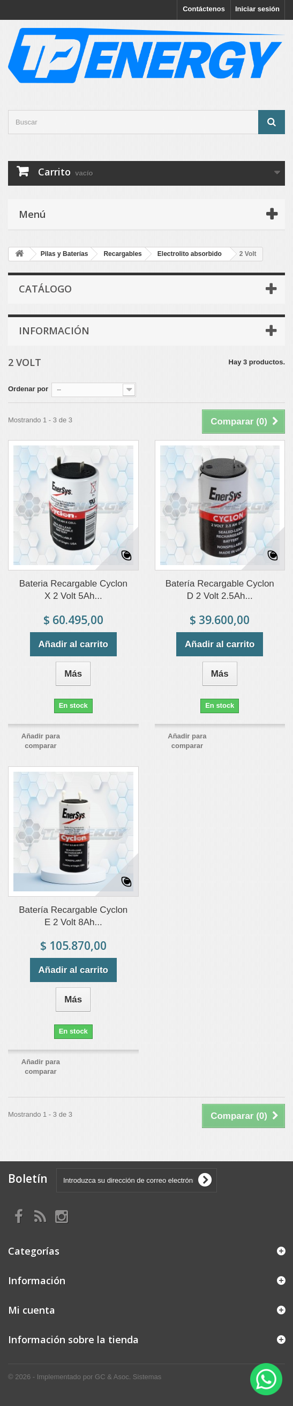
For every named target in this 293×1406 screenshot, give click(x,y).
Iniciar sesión (257, 9)
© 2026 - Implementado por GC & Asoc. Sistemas (84, 1377)
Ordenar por (28, 389)
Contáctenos (204, 9)
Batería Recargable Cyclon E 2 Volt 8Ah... (73, 916)
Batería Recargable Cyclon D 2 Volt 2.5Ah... (220, 589)
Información (54, 330)
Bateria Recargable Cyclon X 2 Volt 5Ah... (73, 589)
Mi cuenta (31, 1310)
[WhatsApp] (266, 1379)
